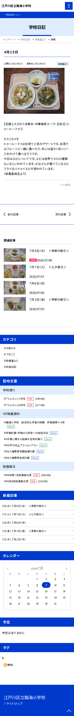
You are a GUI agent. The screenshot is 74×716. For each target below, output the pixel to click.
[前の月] (7, 568)
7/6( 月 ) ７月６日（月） (14, 522)
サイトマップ (14, 703)
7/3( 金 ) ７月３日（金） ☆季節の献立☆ (24, 531)
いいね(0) (65, 184)
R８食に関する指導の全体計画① (29, 439)
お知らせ (11, 348)
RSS (10, 665)
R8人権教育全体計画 (22, 458)
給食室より (12, 360)
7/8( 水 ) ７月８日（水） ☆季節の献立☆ (24, 506)
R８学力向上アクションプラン (26, 445)
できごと (10, 354)
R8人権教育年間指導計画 (25, 451)
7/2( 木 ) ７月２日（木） (14, 539)
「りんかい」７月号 (25, 398)
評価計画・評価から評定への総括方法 (31, 433)
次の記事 (60, 214)
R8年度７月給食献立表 (28, 475)
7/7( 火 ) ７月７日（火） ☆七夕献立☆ (23, 514)
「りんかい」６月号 (25, 405)
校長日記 (11, 367)
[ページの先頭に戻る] (69, 711)
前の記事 (13, 214)
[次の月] (66, 568)
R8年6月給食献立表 (27, 481)
